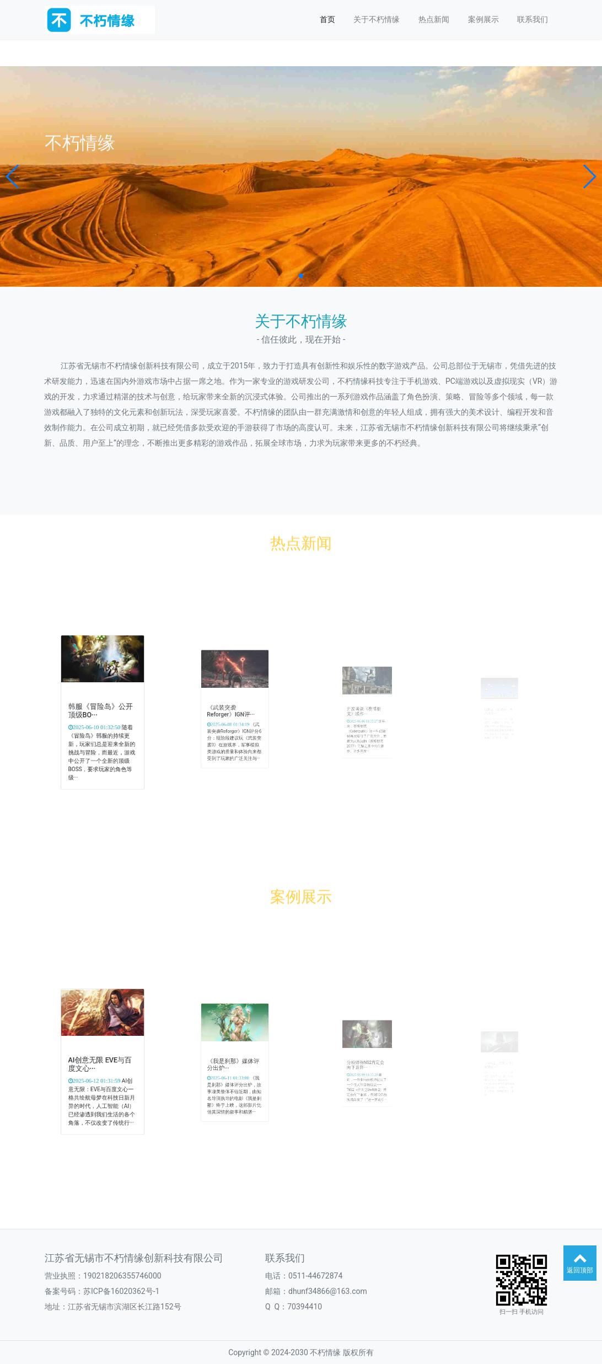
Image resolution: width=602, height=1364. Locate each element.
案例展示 (483, 19)
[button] (13, 176)
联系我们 (532, 19)
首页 (327, 19)
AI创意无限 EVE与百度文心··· (101, 1064)
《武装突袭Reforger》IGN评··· (232, 711)
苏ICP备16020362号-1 (121, 1291)
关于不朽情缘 (376, 19)
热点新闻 (433, 19)
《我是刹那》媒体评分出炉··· (233, 1064)
